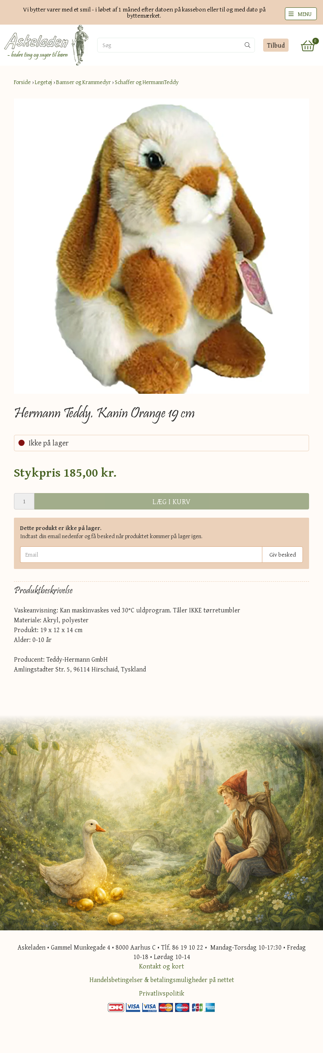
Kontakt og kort (161, 966)
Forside (22, 82)
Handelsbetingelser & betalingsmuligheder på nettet (161, 979)
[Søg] (140, 45)
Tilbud (275, 45)
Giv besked (282, 554)
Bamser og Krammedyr (83, 82)
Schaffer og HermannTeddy (147, 82)
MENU (305, 14)
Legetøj (43, 82)
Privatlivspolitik (161, 993)
